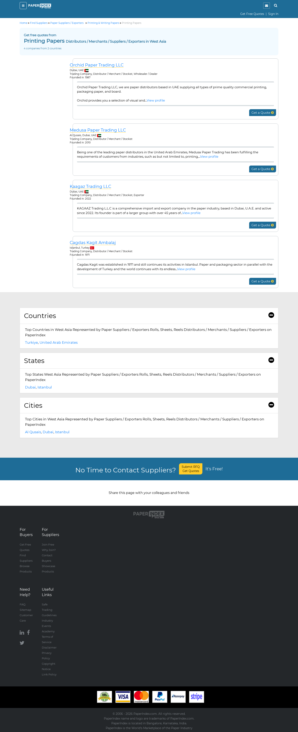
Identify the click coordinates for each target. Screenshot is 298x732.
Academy (48, 631)
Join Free (48, 544)
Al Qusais (33, 432)
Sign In (273, 14)
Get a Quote (262, 113)
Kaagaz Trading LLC (90, 186)
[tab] (149, 316)
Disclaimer (49, 647)
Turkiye (31, 342)
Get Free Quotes (252, 14)
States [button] (149, 361)
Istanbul (44, 387)
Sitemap (25, 609)
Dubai (30, 387)
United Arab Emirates (59, 342)
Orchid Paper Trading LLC (97, 65)
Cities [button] (149, 405)
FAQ (22, 604)
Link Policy (49, 674)
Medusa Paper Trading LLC (98, 130)
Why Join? (49, 550)
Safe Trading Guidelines (49, 610)
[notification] (266, 5)
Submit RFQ (191, 469)
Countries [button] (149, 316)
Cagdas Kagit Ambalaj (93, 242)
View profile (156, 100)
